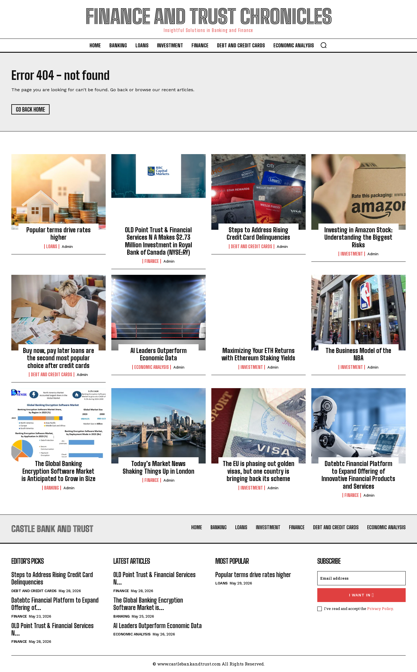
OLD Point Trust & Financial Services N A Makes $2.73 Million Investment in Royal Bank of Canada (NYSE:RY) (158, 241)
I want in (361, 595)
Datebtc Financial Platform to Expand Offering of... (55, 603)
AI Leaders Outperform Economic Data (158, 354)
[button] (323, 45)
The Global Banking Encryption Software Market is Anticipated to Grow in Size (58, 471)
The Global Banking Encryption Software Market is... (148, 603)
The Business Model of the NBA (358, 354)
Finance (151, 261)
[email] (361, 578)
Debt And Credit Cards (251, 246)
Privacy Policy (380, 608)
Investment (352, 254)
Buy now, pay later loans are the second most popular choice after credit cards (58, 358)
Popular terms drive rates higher (58, 233)
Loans (51, 246)
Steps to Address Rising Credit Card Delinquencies (258, 233)
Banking (51, 488)
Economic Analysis (151, 367)
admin (67, 246)
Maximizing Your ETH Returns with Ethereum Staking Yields (258, 354)
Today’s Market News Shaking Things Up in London (158, 467)
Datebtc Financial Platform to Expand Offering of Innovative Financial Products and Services (358, 475)
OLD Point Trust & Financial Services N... (52, 629)
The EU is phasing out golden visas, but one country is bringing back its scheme (258, 471)
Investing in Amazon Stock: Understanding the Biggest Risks (358, 237)
